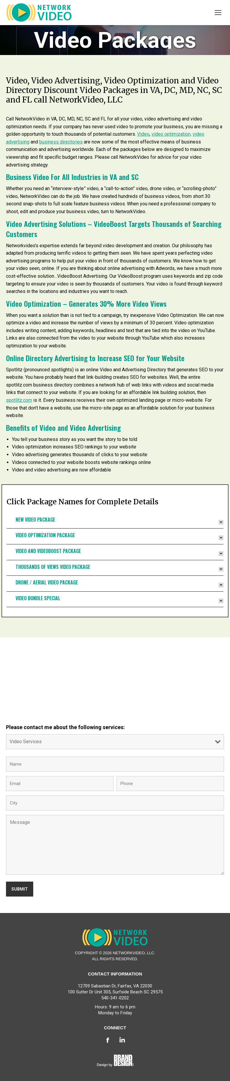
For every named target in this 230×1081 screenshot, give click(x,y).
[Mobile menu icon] (218, 13)
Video (143, 134)
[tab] (115, 522)
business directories (61, 142)
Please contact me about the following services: (65, 727)
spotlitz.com (19, 400)
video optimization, (171, 134)
